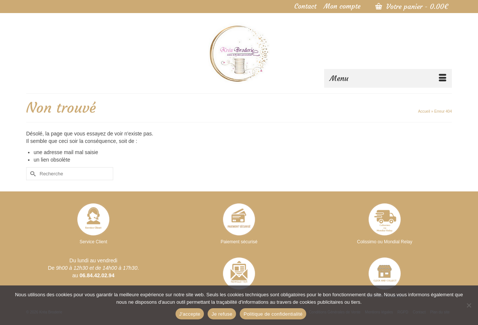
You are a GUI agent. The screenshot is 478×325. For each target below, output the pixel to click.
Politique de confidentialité (272, 314)
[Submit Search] (31, 173)
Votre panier (411, 6)
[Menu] (388, 78)
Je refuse (221, 314)
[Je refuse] (468, 305)
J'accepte (190, 314)
